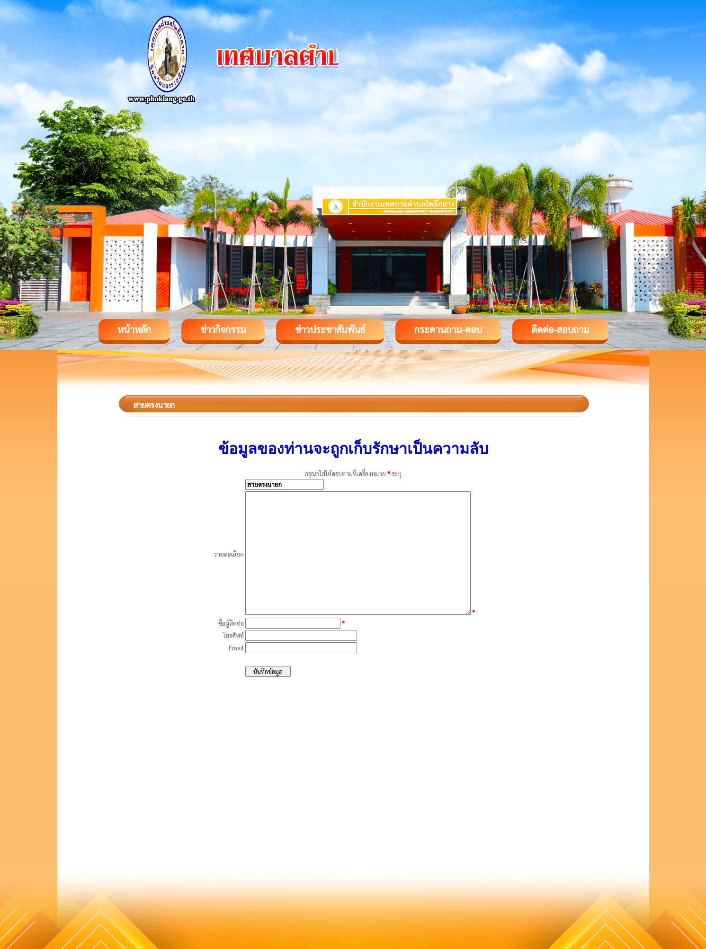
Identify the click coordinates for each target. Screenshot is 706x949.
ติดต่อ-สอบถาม (560, 329)
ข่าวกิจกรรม (223, 329)
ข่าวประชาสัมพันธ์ (330, 329)
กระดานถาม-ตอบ (448, 329)
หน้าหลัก (134, 329)
